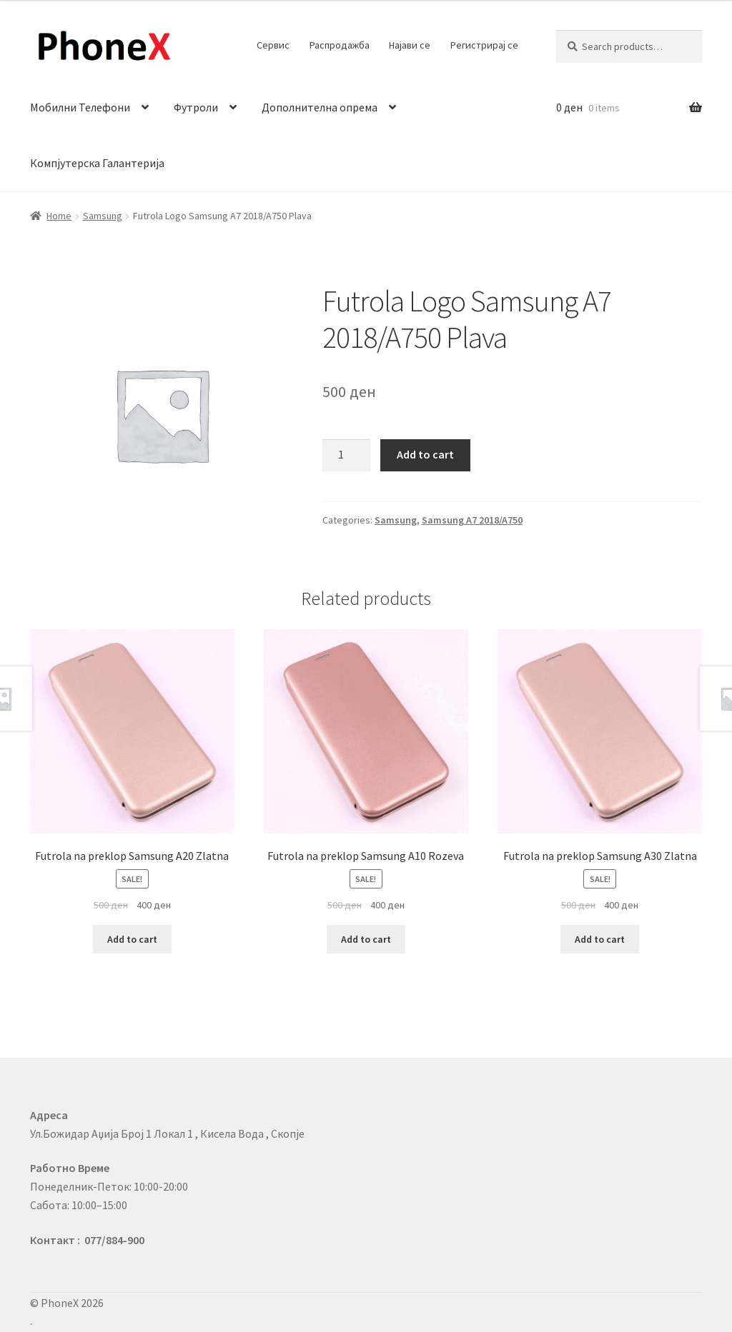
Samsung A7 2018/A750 (472, 520)
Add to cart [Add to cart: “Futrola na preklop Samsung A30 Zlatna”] (600, 939)
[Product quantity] (346, 455)
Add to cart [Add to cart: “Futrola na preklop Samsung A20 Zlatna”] (132, 939)
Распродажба (340, 45)
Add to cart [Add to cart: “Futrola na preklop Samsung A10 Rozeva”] (366, 939)
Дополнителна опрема (319, 107)
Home (58, 215)
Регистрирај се (484, 45)
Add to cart (425, 454)
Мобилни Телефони (80, 107)
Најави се (409, 45)
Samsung (102, 215)
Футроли (196, 107)
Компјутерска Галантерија (97, 163)
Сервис (273, 45)
